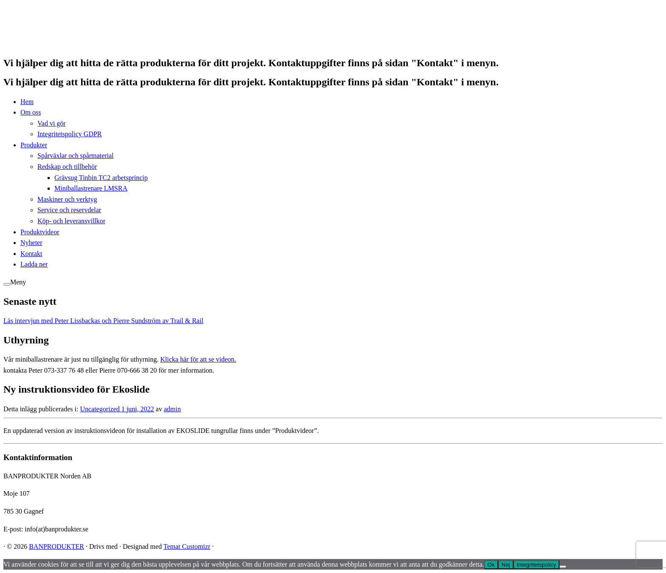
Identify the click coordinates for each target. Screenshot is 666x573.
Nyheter (31, 242)
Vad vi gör (51, 123)
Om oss (30, 112)
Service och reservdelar (69, 209)
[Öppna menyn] (6, 284)
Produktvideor (39, 232)
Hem (27, 101)
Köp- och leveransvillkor (71, 221)
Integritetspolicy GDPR (69, 134)
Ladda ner (34, 264)
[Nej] (562, 566)
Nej (506, 565)
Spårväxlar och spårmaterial (75, 155)
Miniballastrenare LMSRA (90, 188)
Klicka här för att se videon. (198, 359)
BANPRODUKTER (56, 546)
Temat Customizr (187, 546)
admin (172, 409)
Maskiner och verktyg (67, 199)
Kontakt (31, 253)
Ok (491, 565)
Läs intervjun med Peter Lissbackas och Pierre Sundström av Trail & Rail (103, 320)
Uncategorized (100, 409)
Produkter (33, 145)
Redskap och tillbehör (67, 166)
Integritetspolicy (536, 565)
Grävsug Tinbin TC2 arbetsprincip (101, 177)
